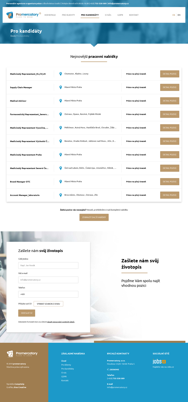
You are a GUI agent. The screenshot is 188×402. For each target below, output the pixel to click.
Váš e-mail (22, 273)
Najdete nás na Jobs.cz (163, 367)
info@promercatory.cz (117, 387)
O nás (108, 15)
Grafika (16, 387)
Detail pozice (170, 74)
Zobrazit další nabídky (94, 217)
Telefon (21, 288)
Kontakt (134, 15)
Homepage (50, 15)
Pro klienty (68, 15)
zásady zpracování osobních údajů (60, 322)
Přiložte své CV (25, 304)
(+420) (98, 3)
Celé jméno (23, 259)
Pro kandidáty (90, 15)
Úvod (12, 36)
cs (173, 15)
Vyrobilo (15, 384)
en (179, 15)
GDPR (120, 15)
